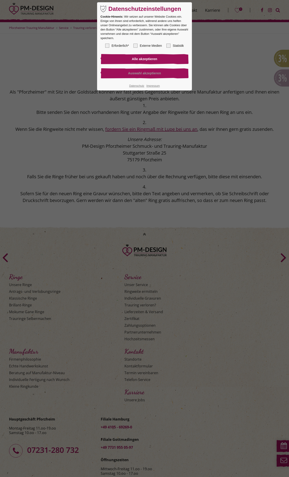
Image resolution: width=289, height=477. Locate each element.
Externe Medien (147, 46)
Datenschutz (136, 86)
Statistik (175, 46)
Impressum (153, 86)
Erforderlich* (117, 46)
